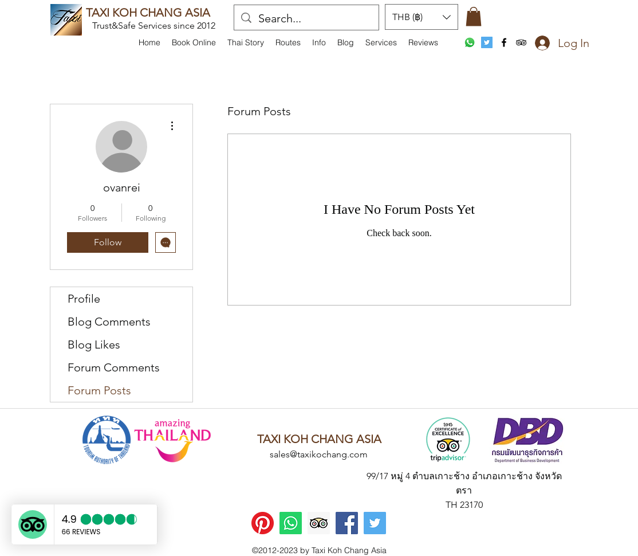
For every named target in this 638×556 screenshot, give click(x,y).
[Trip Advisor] (319, 523)
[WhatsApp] (469, 42)
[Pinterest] (262, 523)
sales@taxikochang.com (319, 454)
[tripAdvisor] (521, 42)
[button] (319, 42)
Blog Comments (109, 321)
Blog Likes (94, 344)
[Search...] (306, 18)
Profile (84, 299)
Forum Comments (114, 367)
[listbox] (421, 17)
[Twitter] (375, 523)
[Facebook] (347, 523)
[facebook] (504, 42)
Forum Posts (99, 390)
